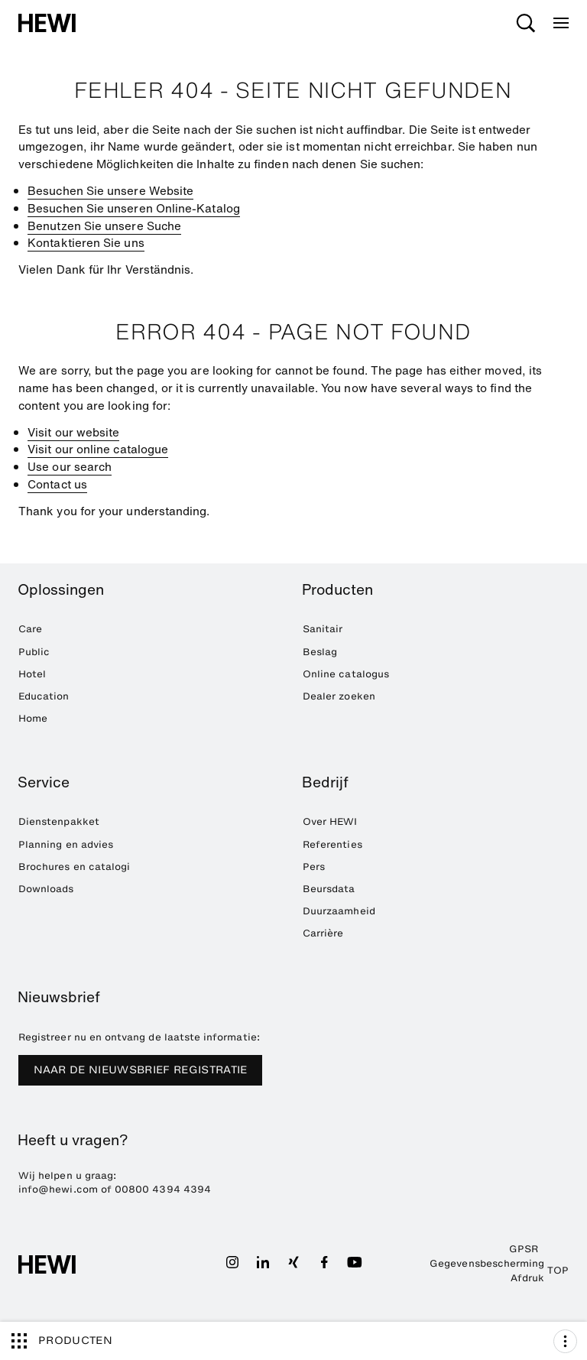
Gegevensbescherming (487, 1263)
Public (34, 651)
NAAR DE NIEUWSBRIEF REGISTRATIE (141, 1070)
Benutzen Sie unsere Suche (104, 225)
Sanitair (322, 628)
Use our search (70, 466)
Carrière (323, 933)
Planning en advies (65, 844)
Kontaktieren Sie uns (86, 242)
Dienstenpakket (58, 821)
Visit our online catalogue (98, 448)
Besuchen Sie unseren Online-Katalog (134, 208)
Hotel (32, 673)
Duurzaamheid (339, 910)
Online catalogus (346, 673)
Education (44, 696)
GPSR (523, 1248)
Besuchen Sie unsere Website (110, 190)
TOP (558, 1270)
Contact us (57, 484)
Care (30, 628)
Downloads (46, 888)
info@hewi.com (58, 1189)
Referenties (332, 844)
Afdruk (527, 1277)
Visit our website (73, 432)
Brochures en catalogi (74, 866)
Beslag (320, 651)
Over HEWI (330, 821)
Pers (314, 866)
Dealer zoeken (339, 696)
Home (32, 718)
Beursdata (329, 888)
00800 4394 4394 (163, 1189)
